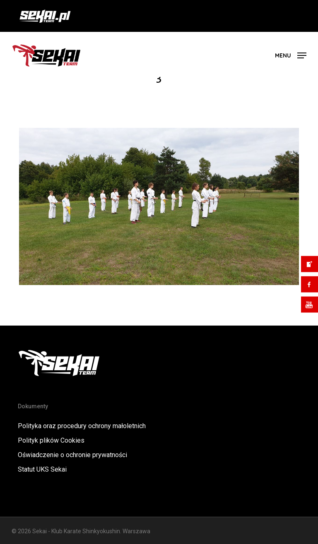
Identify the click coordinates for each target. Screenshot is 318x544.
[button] (290, 54)
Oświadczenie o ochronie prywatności (72, 455)
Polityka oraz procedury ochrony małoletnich (82, 426)
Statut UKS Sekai (42, 469)
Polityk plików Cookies (51, 440)
